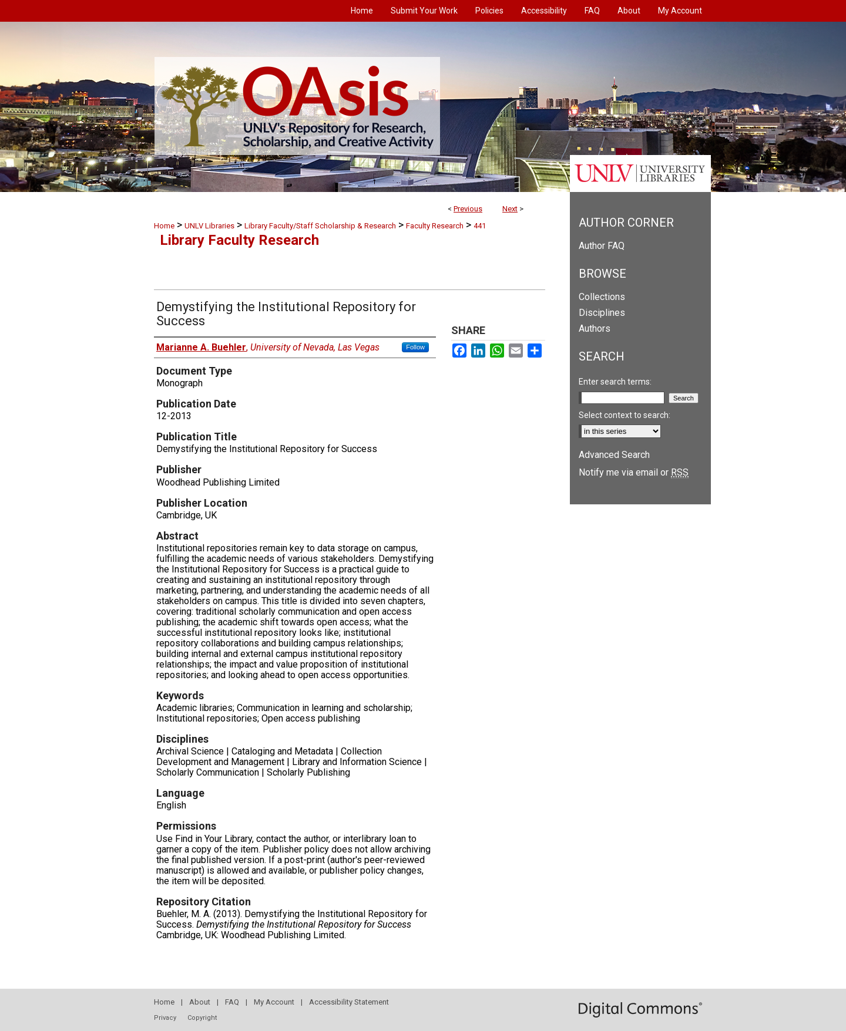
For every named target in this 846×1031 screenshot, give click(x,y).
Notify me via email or (634, 472)
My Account (274, 1002)
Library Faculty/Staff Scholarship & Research (320, 225)
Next (510, 208)
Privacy (165, 1018)
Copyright (202, 1018)
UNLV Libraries (209, 225)
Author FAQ (602, 245)
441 (480, 225)
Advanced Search (614, 454)
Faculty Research (435, 225)
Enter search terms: (615, 381)
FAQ (232, 1002)
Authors (594, 328)
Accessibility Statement (349, 1002)
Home (164, 225)
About (199, 1002)
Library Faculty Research (239, 240)
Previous (468, 208)
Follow (415, 347)
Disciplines (602, 312)
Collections (602, 296)
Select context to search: (624, 415)
